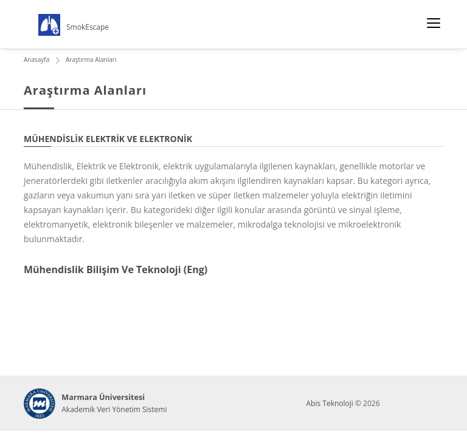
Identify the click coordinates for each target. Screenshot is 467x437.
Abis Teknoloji (329, 403)
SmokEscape (87, 27)
